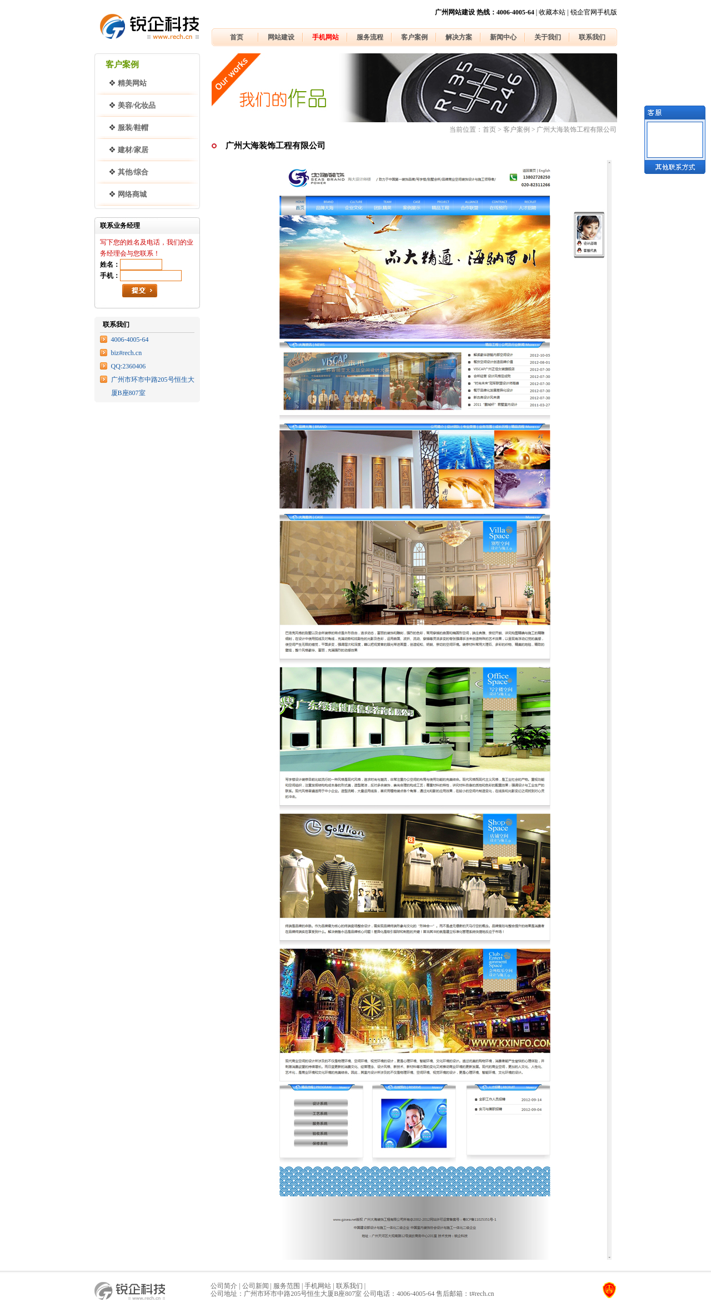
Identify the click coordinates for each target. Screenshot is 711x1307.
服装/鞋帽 (133, 127)
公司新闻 (255, 1286)
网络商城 (132, 194)
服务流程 (370, 37)
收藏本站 (552, 12)
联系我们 (592, 37)
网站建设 (281, 37)
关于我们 (547, 37)
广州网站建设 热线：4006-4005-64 (484, 12)
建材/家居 (133, 150)
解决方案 (458, 37)
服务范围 (286, 1286)
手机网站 (325, 37)
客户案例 (414, 37)
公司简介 (224, 1286)
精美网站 (132, 83)
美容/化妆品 (137, 105)
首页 (236, 37)
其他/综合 (133, 172)
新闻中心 (503, 37)
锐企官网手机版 (593, 12)
